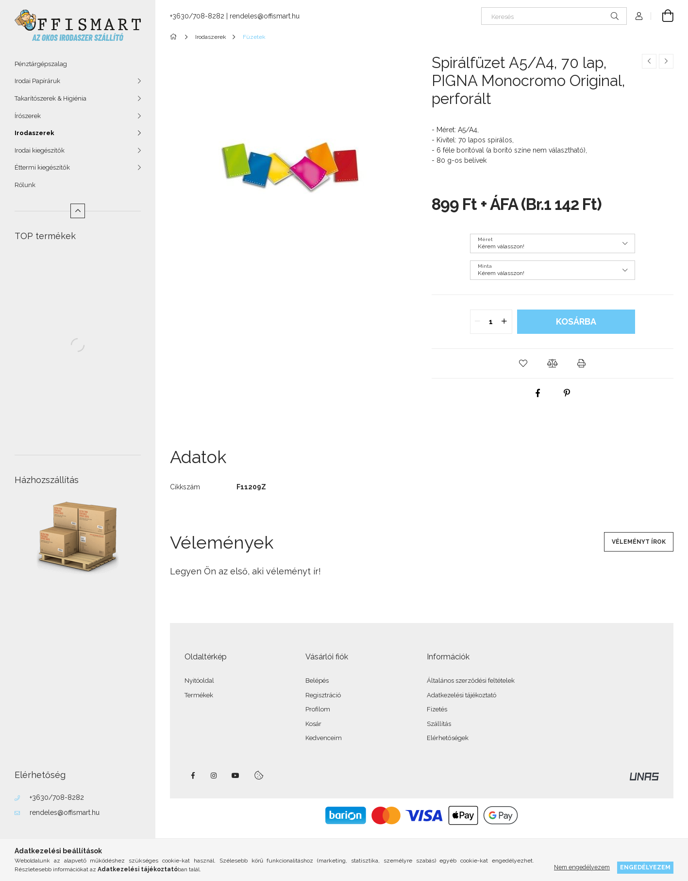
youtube (235, 775)
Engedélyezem (645, 867)
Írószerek (28, 116)
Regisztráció (323, 695)
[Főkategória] (175, 37)
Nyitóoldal (199, 680)
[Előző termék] (649, 61)
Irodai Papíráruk (37, 81)
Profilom (317, 709)
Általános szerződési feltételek (471, 680)
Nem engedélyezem (582, 867)
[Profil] (639, 16)
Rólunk (25, 185)
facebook (193, 775)
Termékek (199, 695)
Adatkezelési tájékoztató (461, 695)
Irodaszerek (34, 133)
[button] (523, 363)
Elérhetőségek (448, 738)
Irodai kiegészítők (40, 150)
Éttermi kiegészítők (42, 167)
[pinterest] (567, 393)
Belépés (317, 680)
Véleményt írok (639, 541)
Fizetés (437, 709)
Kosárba (576, 321)
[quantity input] (491, 321)
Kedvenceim (323, 738)
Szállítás (439, 723)
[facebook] (538, 393)
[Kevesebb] (77, 211)
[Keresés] (554, 16)
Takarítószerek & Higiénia (50, 98)
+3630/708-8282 (57, 797)
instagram (214, 775)
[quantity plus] (504, 321)
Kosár (313, 723)
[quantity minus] (477, 321)
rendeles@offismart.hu (65, 812)
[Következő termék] (666, 61)
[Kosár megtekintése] (662, 16)
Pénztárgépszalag (41, 64)
